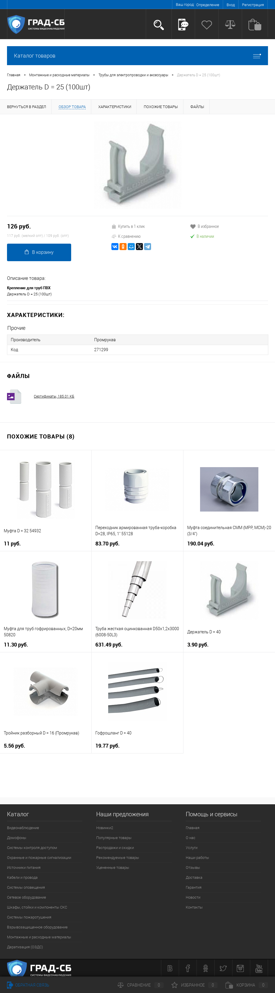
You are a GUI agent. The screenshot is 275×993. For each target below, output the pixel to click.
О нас (190, 837)
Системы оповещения (26, 887)
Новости (193, 897)
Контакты (194, 907)
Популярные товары (114, 837)
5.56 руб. (14, 745)
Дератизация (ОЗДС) (25, 947)
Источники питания (24, 867)
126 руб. (19, 226)
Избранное (194, 985)
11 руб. (12, 543)
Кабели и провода (22, 877)
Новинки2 (104, 827)
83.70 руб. (107, 543)
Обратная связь (28, 985)
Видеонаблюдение (23, 827)
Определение (207, 5)
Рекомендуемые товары (117, 857)
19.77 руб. (107, 745)
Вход (231, 5)
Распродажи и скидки (115, 847)
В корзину (39, 252)
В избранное (204, 226)
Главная (192, 827)
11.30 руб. (16, 644)
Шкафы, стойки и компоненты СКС (37, 907)
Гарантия (194, 887)
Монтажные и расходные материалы (39, 937)
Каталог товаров (137, 55)
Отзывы (193, 867)
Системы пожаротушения (29, 917)
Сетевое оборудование (26, 897)
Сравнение (141, 985)
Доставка (194, 877)
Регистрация (253, 5)
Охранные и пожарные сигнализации (39, 857)
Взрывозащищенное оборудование (37, 927)
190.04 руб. (200, 543)
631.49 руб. (108, 644)
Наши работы (197, 857)
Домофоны (16, 837)
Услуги (191, 847)
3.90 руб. (198, 644)
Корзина (246, 985)
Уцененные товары (112, 867)
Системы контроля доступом (32, 847)
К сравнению (126, 236)
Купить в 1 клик (128, 226)
